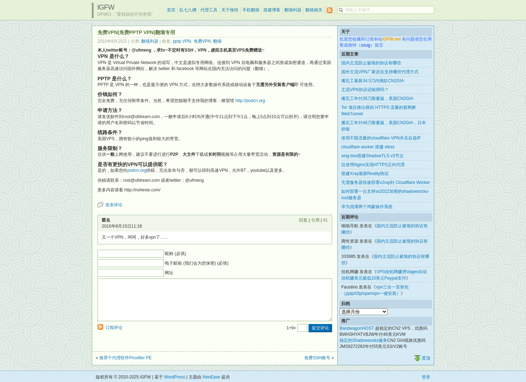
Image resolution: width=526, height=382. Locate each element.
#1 (325, 220)
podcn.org (136, 170)
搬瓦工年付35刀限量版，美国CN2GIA (377, 98)
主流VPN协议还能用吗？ (365, 89)
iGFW (105, 7)
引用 (315, 220)
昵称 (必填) (175, 253)
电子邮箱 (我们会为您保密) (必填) (196, 263)
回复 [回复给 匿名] (303, 220)
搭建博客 (271, 9)
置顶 (426, 358)
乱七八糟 (187, 9)
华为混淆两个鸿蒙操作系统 (367, 206)
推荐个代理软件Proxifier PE (125, 357)
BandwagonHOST (357, 328)
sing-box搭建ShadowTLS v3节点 (372, 155)
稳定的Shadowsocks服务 (363, 340)
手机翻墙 (250, 9)
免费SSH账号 (317, 357)
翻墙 (217, 41)
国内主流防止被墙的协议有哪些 (371, 62)
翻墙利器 (292, 9)
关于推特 (229, 9)
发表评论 (113, 204)
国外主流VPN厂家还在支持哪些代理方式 (380, 71)
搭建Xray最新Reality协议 (365, 173)
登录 (426, 377)
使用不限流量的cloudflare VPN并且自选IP (381, 138)
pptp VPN (182, 41)
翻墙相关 (313, 9)
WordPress (174, 377)
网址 (169, 272)
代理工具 (208, 9)
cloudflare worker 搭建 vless (367, 146)
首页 (171, 9)
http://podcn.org (250, 100)
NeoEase (211, 377)
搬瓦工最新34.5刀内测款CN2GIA (372, 80)
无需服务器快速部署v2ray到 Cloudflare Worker (385, 182)
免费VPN (202, 41)
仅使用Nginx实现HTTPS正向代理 (373, 164)
